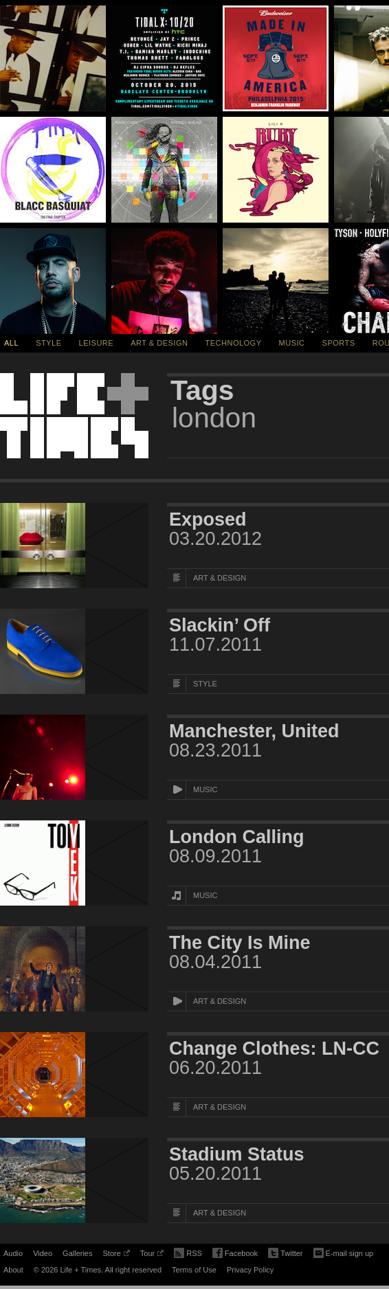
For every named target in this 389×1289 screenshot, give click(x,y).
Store (115, 1255)
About (13, 1270)
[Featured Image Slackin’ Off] (74, 651)
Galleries (77, 1253)
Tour (152, 1255)
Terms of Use (194, 1270)
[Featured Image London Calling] (74, 863)
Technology (233, 343)
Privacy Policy (250, 1270)
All (11, 343)
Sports (338, 343)
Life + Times (74, 415)
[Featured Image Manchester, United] (74, 757)
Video (42, 1253)
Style (48, 343)
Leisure (96, 343)
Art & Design (159, 343)
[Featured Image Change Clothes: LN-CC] (74, 1074)
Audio (13, 1253)
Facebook (235, 1254)
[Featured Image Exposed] (74, 545)
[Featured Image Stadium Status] (74, 1180)
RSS (188, 1252)
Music (292, 343)
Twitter (285, 1254)
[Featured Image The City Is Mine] (74, 968)
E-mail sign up (343, 1252)
